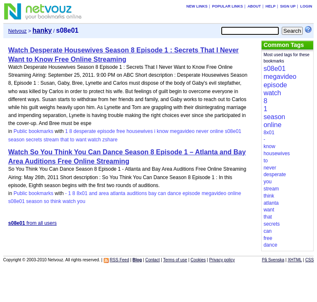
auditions (137, 193)
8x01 (81, 193)
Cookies (198, 260)
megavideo (182, 131)
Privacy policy (222, 260)
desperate (84, 131)
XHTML (295, 260)
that (64, 140)
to (72, 140)
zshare (110, 140)
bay (152, 193)
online (216, 131)
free (120, 131)
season (16, 140)
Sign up (288, 6)
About (254, 6)
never (202, 131)
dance (174, 193)
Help (270, 6)
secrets (34, 140)
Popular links (227, 6)
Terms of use (175, 260)
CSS (309, 260)
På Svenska (273, 260)
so (46, 201)
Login (306, 6)
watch (94, 140)
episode (106, 131)
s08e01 (233, 131)
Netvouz (17, 31)
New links (197, 6)
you (81, 201)
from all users (32, 223)
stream (51, 140)
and (93, 193)
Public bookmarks (33, 131)
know (162, 131)
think (55, 201)
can (162, 193)
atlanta (118, 193)
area (104, 193)
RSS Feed (119, 260)
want (81, 140)
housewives (139, 131)
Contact (152, 260)
